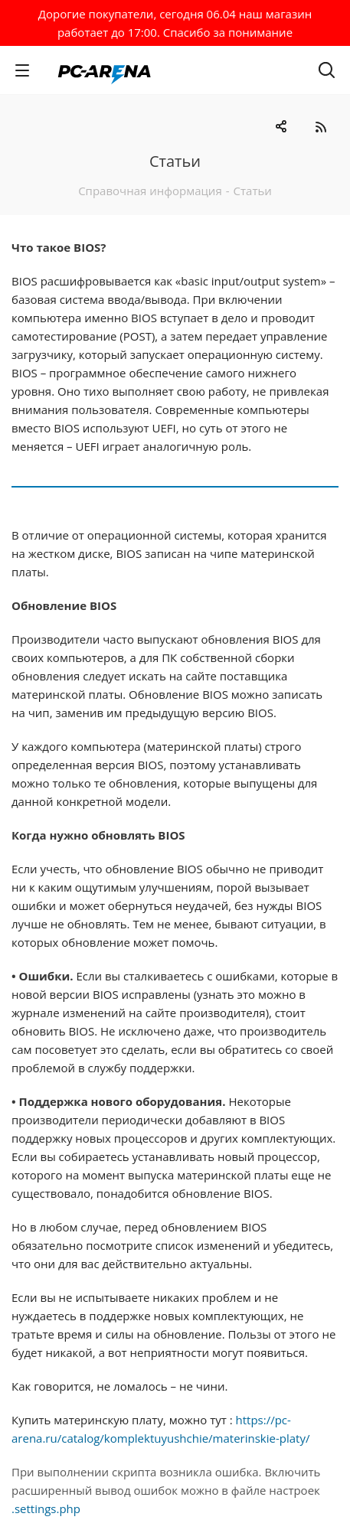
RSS (321, 127)
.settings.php (45, 1508)
